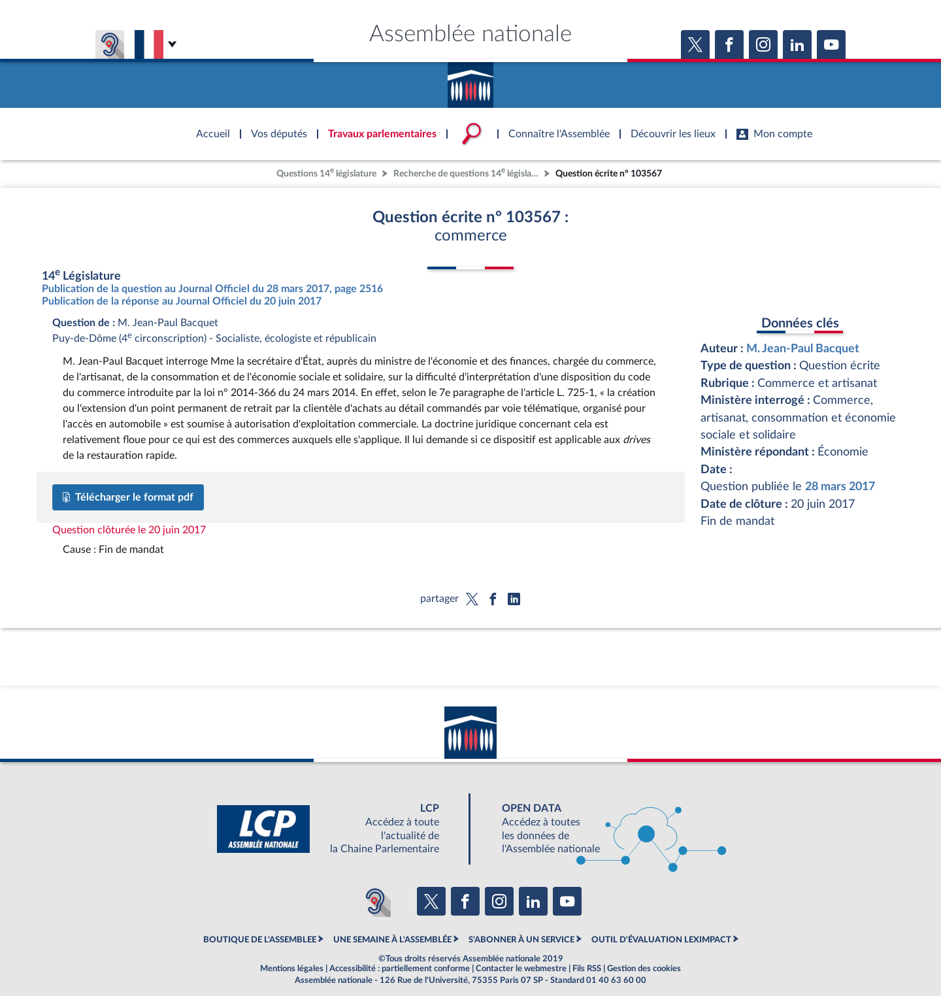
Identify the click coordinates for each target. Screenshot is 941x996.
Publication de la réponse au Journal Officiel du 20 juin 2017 (182, 301)
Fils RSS (586, 968)
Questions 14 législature (326, 172)
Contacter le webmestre (521, 968)
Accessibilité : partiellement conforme (399, 968)
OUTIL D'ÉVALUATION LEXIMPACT (661, 940)
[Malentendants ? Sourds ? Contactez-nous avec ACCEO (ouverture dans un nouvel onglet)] (375, 901)
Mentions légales (291, 968)
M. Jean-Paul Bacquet (802, 348)
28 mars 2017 (840, 486)
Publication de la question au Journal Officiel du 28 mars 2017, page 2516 (212, 289)
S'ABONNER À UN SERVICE (521, 940)
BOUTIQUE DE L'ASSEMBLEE (259, 940)
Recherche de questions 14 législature (467, 172)
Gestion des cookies (644, 968)
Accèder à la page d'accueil (470, 80)
